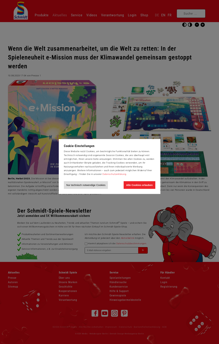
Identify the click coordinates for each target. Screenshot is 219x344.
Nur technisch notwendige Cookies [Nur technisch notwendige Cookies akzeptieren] (86, 185)
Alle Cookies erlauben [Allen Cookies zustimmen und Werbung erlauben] (139, 185)
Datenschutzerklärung (114, 174)
